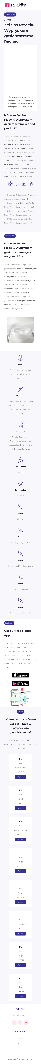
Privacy (20, 1044)
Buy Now (20, 777)
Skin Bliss (20, 1009)
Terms (20, 1038)
